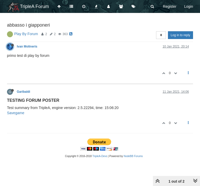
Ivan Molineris (27, 46)
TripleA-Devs (100, 156)
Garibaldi (23, 92)
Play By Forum (26, 34)
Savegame (15, 113)
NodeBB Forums (133, 156)
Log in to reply (180, 35)
